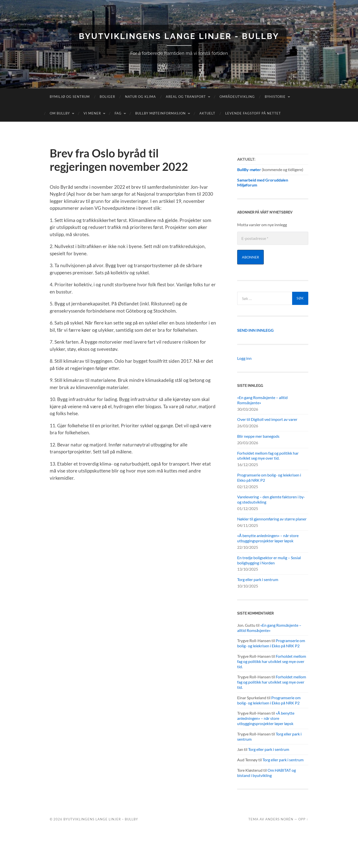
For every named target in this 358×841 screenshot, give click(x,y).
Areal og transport (186, 97)
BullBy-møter (249, 169)
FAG (118, 113)
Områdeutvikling (237, 97)
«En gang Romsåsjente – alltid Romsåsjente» (262, 400)
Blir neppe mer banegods (258, 436)
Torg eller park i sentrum (257, 579)
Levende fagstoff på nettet (253, 113)
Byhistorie (275, 97)
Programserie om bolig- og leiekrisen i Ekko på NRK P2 (269, 477)
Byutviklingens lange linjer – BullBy (100, 819)
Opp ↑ (303, 819)
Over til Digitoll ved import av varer (267, 419)
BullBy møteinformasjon (160, 113)
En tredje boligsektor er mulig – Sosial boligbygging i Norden (269, 560)
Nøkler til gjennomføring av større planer (272, 518)
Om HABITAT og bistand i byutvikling (266, 773)
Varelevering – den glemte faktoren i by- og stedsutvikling (271, 499)
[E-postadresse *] (272, 238)
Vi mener (92, 113)
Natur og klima (140, 97)
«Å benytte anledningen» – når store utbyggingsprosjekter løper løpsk (268, 538)
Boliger (107, 97)
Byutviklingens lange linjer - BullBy (179, 36)
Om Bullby (60, 113)
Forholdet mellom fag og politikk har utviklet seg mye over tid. (268, 456)
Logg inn (244, 358)
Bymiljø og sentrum (70, 97)
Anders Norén (279, 819)
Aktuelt (207, 113)
